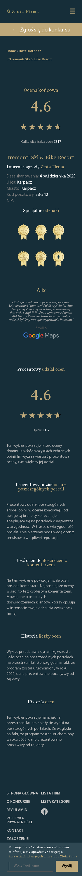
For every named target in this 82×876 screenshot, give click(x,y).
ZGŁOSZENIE (18, 839)
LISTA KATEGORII (55, 802)
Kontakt (15, 831)
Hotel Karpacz (30, 51)
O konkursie (18, 802)
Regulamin (17, 810)
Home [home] (11, 51)
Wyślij (67, 866)
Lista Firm (50, 794)
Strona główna (22, 794)
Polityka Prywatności (19, 820)
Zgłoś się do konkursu (41, 30)
